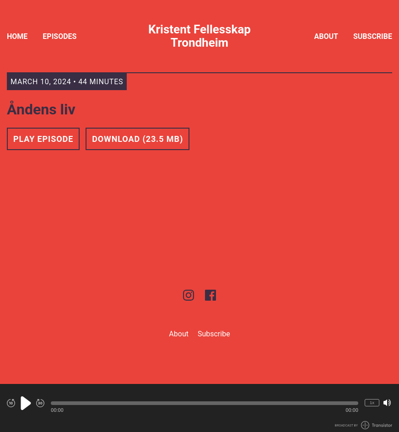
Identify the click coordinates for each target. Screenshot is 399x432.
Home (17, 36)
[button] (204, 403)
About (326, 36)
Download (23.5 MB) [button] (137, 139)
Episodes (59, 36)
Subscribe (372, 36)
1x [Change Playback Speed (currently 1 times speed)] (372, 402)
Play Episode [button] (43, 139)
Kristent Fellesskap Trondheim (199, 36)
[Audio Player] (199, 408)
